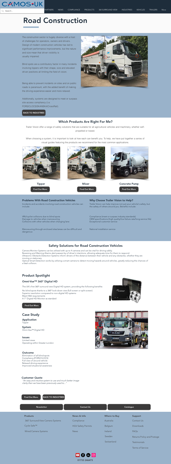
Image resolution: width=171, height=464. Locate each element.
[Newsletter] (41, 407)
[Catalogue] (129, 407)
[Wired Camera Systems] (36, 431)
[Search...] (22, 10)
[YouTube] (78, 455)
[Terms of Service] (140, 448)
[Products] (29, 416)
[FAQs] (135, 431)
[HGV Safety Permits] (82, 426)
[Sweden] (108, 436)
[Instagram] (94, 455)
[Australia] (108, 420)
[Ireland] (107, 431)
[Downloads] (138, 426)
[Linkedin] (88, 455)
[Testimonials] (138, 442)
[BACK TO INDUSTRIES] (33, 113)
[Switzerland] (110, 441)
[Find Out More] (40, 189)
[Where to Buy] (111, 416)
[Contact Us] (85, 407)
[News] (75, 431)
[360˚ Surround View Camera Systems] (43, 420)
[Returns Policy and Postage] (145, 437)
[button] (79, 416)
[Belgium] (108, 426)
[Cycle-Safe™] (30, 425)
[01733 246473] (85, 460)
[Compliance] (78, 420)
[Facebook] (83, 455)
